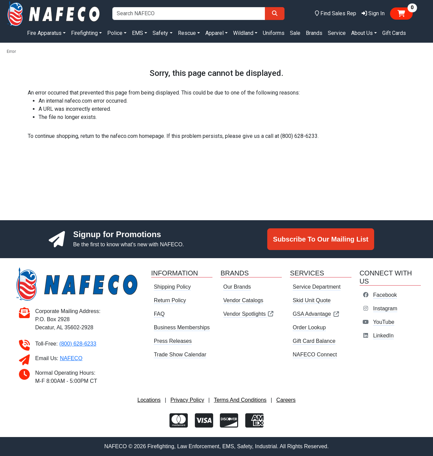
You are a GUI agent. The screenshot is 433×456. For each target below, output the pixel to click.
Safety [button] (160, 33)
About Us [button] (362, 33)
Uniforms (273, 33)
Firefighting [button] (84, 33)
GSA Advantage (316, 314)
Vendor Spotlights (248, 314)
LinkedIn (383, 335)
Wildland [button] (243, 33)
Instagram (385, 308)
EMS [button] (137, 33)
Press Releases (173, 341)
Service (337, 33)
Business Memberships (182, 327)
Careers (286, 400)
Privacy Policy (187, 400)
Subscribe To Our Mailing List (320, 239)
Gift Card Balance (314, 341)
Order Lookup (309, 327)
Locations (149, 400)
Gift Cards (394, 33)
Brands (314, 33)
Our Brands (237, 287)
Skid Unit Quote (312, 300)
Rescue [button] (187, 33)
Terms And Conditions (240, 400)
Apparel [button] (214, 33)
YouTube (383, 322)
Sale (295, 33)
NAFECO (71, 358)
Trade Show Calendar (180, 354)
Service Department (316, 287)
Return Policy (170, 300)
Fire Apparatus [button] (44, 33)
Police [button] (114, 33)
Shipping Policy (172, 287)
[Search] (274, 13)
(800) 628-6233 (77, 344)
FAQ (159, 314)
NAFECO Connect (315, 354)
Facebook (385, 295)
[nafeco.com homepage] (54, 13)
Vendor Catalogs (243, 300)
